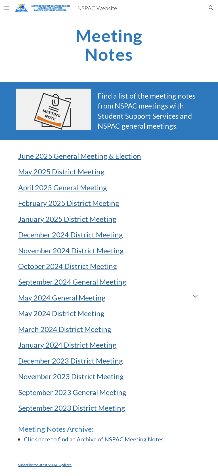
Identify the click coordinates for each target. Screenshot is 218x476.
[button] (7, 8)
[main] (109, 45)
